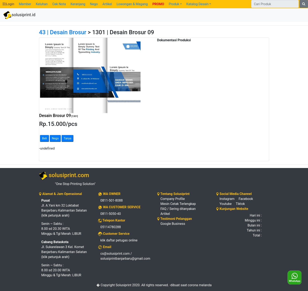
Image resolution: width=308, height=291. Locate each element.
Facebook (246, 199)
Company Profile (172, 199)
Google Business (172, 224)
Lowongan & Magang (132, 4)
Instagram (226, 199)
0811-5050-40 (110, 214)
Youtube (225, 204)
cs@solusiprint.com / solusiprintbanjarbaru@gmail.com (125, 256)
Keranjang (77, 4)
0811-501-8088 (111, 200)
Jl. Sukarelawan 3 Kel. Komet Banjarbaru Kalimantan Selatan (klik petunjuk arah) (64, 249)
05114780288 (110, 227)
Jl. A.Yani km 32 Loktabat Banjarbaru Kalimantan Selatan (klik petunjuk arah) (64, 207)
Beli (44, 138)
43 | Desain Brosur (62, 32)
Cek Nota (59, 4)
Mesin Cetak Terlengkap (178, 204)
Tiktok (240, 204)
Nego (94, 4)
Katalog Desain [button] (197, 4)
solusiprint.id (19, 15)
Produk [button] (174, 4)
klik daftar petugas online (118, 240)
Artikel (107, 4)
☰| (8, 4)
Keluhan (42, 4)
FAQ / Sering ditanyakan (178, 209)
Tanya (67, 138)
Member (25, 4)
